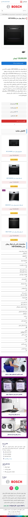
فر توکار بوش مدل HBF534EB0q (8, 14)
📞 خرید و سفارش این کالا (19, 63)
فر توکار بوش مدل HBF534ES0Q (14, 178)
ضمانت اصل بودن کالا (9, 472)
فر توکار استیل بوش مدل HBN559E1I (14, 205)
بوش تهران (25, 14)
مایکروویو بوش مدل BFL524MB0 (14, 151)
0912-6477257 (6, 2)
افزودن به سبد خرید (20, 121)
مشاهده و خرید (14, 159)
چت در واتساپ (8, 459)
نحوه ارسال (6, 467)
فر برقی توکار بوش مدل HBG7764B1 (14, 232)
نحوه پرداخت (7, 469)
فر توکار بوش (18, 14)
